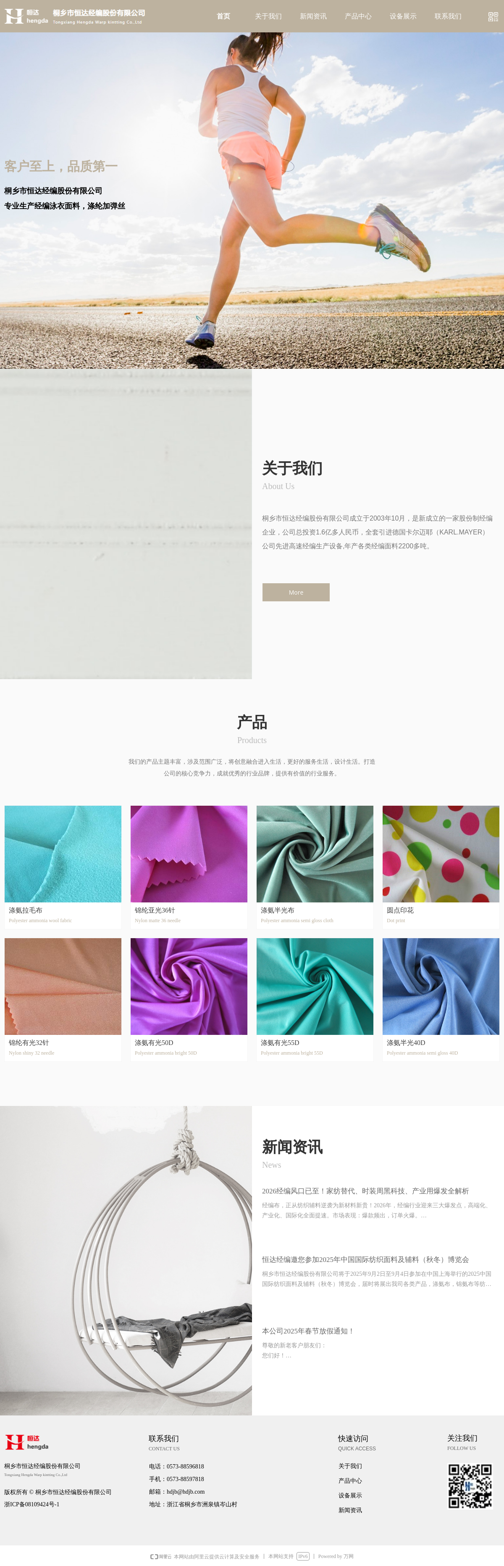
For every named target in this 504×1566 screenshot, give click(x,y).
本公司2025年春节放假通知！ (308, 1331)
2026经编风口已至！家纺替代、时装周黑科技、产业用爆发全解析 (365, 1191)
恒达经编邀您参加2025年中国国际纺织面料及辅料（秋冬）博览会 (365, 1260)
